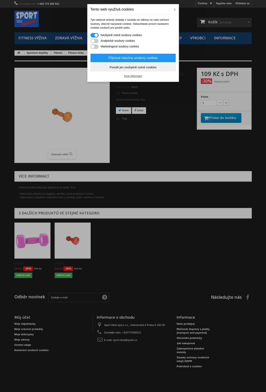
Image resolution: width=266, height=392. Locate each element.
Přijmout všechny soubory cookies (133, 58)
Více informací (133, 76)
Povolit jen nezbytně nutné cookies (133, 67)
